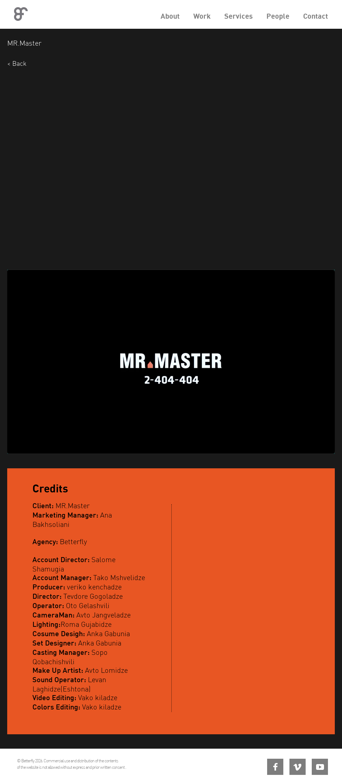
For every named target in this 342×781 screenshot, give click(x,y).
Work (202, 16)
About (170, 16)
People (277, 16)
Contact (315, 16)
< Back (16, 63)
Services (238, 16)
